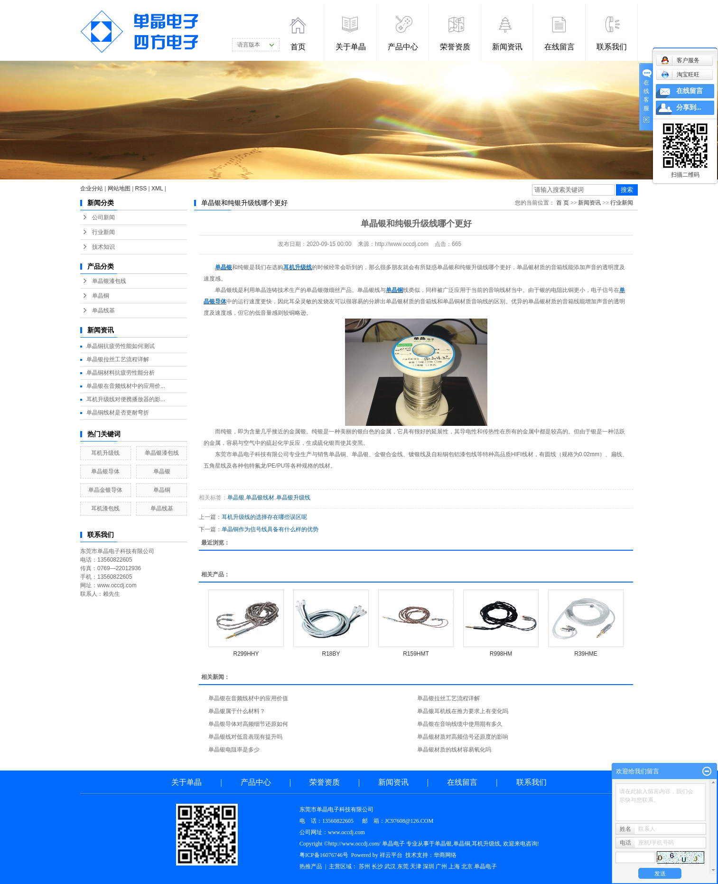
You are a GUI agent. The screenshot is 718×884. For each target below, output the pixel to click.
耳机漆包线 (105, 508)
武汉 (390, 866)
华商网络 (445, 855)
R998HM (501, 653)
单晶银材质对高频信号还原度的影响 (462, 737)
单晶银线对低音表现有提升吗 (245, 737)
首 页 (562, 202)
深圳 (428, 866)
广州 (441, 866)
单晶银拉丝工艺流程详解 (117, 359)
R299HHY (246, 653)
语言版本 (248, 44)
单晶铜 (100, 295)
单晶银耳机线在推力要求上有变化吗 (462, 711)
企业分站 (91, 188)
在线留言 (559, 47)
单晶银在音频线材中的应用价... (125, 386)
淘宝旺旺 (680, 74)
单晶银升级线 (293, 497)
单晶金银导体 (105, 490)
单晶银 (161, 471)
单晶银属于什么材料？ (236, 711)
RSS (141, 188)
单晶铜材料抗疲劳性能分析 (120, 372)
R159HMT (416, 653)
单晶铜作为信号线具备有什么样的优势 (270, 529)
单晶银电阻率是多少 (234, 749)
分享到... (688, 107)
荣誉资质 (455, 47)
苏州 (364, 866)
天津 (415, 866)
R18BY (331, 653)
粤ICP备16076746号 (323, 855)
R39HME (585, 653)
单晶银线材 (260, 497)
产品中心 (403, 47)
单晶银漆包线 (109, 281)
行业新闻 (103, 232)
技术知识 (103, 247)
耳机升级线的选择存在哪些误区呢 (264, 517)
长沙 (377, 866)
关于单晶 (351, 47)
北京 (467, 866)
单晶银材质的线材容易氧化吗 (454, 749)
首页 (298, 47)
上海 (454, 866)
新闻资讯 (507, 47)
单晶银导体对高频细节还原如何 (248, 724)
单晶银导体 (105, 471)
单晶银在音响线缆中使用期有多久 (460, 724)
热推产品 (310, 866)
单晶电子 (485, 866)
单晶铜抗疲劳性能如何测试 (120, 346)
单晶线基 (103, 310)
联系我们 (612, 47)
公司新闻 (103, 217)
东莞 (403, 866)
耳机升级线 (105, 453)
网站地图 (119, 188)
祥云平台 (391, 855)
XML (157, 188)
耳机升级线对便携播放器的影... (125, 399)
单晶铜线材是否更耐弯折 (117, 412)
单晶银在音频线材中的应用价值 (248, 698)
